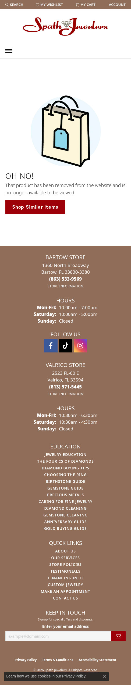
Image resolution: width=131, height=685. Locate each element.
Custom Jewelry (65, 584)
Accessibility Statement (97, 660)
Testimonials (65, 571)
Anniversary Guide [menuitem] (65, 521)
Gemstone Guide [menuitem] (65, 488)
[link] (117, 4)
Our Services (65, 557)
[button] (14, 4)
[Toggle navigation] (9, 51)
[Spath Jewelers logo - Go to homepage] (66, 26)
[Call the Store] (65, 279)
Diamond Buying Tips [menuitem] (65, 467)
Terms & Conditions (57, 660)
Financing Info (65, 577)
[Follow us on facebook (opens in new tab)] (51, 345)
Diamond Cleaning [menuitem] (65, 508)
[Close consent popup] (104, 676)
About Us (65, 551)
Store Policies (65, 564)
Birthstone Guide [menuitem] (66, 481)
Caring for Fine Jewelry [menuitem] (65, 501)
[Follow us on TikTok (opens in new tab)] (65, 345)
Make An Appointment (65, 591)
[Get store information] (65, 286)
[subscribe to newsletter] (118, 636)
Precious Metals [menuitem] (65, 494)
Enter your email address (65, 626)
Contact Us (65, 598)
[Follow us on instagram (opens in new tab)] (80, 345)
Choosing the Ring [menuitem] (65, 474)
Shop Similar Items (35, 207)
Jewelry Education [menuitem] (65, 454)
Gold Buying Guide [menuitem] (65, 528)
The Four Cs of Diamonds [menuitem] (65, 461)
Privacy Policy (26, 660)
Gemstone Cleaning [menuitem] (65, 515)
